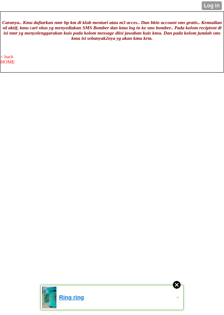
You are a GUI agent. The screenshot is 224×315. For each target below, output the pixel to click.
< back (7, 56)
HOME (7, 61)
